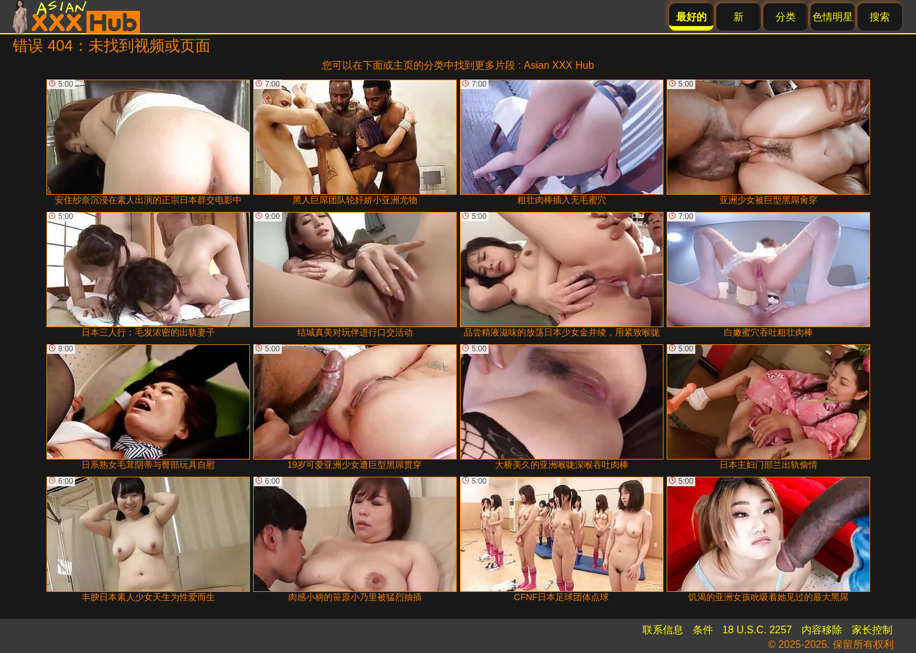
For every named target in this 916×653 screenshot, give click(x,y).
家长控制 (872, 629)
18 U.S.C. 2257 (757, 629)
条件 (703, 629)
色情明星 (832, 16)
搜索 (880, 16)
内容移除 (822, 629)
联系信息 (662, 629)
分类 (785, 16)
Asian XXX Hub (559, 65)
